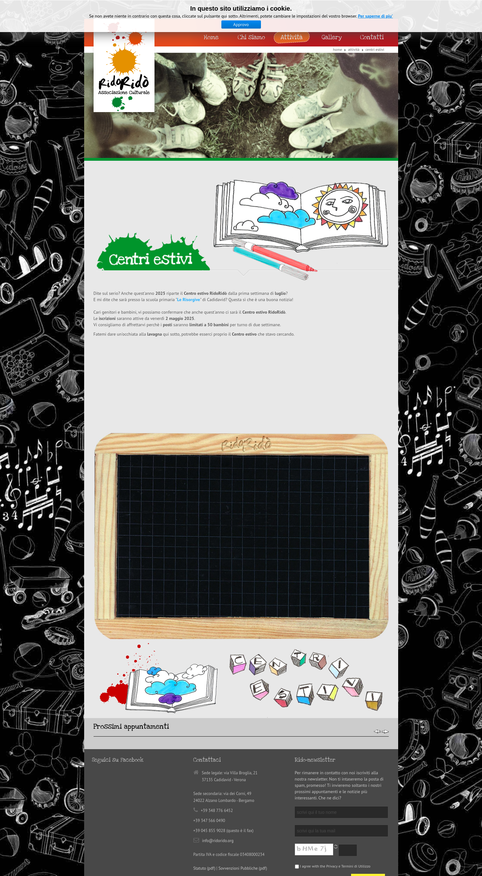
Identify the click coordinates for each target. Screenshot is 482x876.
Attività (353, 49)
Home (337, 49)
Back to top (228, 824)
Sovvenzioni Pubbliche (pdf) (243, 786)
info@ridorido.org (218, 758)
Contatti (372, 37)
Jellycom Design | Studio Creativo (179, 835)
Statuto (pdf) (204, 786)
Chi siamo (251, 37)
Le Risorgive (188, 299)
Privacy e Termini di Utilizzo (348, 784)
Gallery (332, 37)
